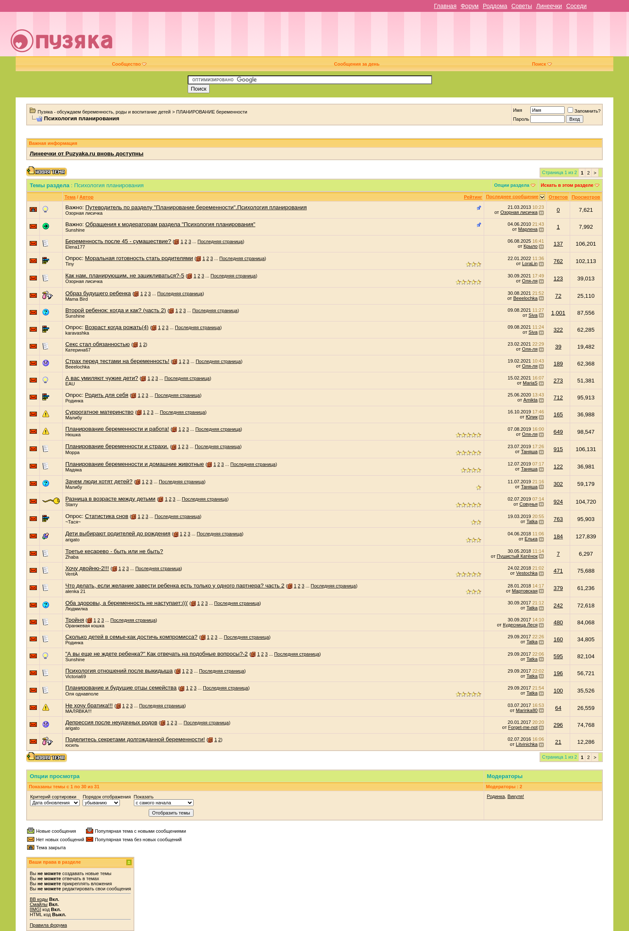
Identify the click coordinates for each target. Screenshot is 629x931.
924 (558, 502)
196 (558, 673)
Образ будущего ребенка (98, 293)
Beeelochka (525, 298)
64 (558, 708)
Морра (72, 452)
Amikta (531, 399)
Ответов (558, 197)
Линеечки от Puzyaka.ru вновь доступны (87, 153)
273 (558, 380)
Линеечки (549, 6)
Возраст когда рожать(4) (117, 327)
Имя (517, 110)
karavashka (77, 332)
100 (558, 690)
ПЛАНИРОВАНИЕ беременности (211, 111)
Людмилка (76, 608)
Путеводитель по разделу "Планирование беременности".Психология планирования (196, 207)
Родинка (74, 400)
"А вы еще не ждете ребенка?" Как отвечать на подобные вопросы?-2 (156, 654)
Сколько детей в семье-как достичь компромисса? (131, 637)
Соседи (576, 6)
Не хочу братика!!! (89, 705)
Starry (71, 504)
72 (558, 296)
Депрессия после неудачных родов (111, 722)
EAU (70, 383)
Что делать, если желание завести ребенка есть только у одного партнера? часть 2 (174, 585)
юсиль (72, 745)
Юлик (532, 416)
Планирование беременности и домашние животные (134, 464)
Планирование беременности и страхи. (117, 446)
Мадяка (73, 469)
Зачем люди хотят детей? (99, 481)
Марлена (528, 229)
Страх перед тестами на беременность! (117, 361)
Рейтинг (473, 197)
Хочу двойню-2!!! (87, 568)
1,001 (558, 313)
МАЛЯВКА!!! (78, 711)
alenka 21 (75, 591)
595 (558, 656)
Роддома (495, 6)
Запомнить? (584, 111)
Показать (144, 796)
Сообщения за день (357, 63)
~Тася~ (73, 521)
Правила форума (48, 925)
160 (558, 639)
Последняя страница (220, 241)
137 (558, 244)
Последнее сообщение (512, 196)
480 (558, 622)
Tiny (69, 263)
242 (558, 605)
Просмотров (586, 197)
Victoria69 (75, 676)
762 (558, 261)
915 (558, 449)
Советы (521, 6)
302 (558, 484)
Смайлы (38, 904)
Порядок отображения (106, 796)
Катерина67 (78, 349)
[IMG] (35, 909)
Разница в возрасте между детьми (110, 499)
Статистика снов (106, 516)
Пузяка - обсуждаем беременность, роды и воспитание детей (104, 111)
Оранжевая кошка (84, 625)
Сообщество (129, 63)
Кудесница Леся (520, 624)
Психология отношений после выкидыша (119, 671)
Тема (69, 197)
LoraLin (530, 263)
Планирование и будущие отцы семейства (121, 687)
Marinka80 (527, 710)
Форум (469, 6)
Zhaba (71, 557)
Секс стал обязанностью (97, 344)
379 (558, 588)
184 (558, 536)
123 (558, 278)
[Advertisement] (374, 37)
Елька (531, 538)
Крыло (531, 246)
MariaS (530, 382)
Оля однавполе (82, 693)
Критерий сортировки (53, 796)
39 (558, 347)
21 (558, 742)
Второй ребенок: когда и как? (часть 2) (115, 310)
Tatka (532, 521)
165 (558, 414)
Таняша (529, 451)
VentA (71, 573)
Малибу (73, 417)
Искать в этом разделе (567, 185)
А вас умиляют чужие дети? (101, 378)
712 (558, 397)
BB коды (39, 899)
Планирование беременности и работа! (117, 429)
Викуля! (515, 796)
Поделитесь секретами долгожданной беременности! (135, 739)
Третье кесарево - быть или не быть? (114, 551)
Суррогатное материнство (99, 412)
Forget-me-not (523, 727)
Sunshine (75, 230)
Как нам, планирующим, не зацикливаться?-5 (124, 275)
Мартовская (525, 590)
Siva (533, 315)
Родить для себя (106, 395)
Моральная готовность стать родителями (139, 258)
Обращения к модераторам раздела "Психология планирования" (170, 224)
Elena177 (75, 246)
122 (558, 466)
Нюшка (72, 434)
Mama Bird (76, 299)
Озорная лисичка (84, 213)
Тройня (74, 620)
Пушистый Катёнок (517, 556)
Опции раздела (511, 185)
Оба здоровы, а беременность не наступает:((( (126, 603)
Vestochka (527, 573)
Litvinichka (527, 744)
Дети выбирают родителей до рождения (117, 533)
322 (558, 330)
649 (558, 432)
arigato (72, 539)
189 (558, 363)
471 (558, 571)
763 (558, 519)
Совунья (528, 504)
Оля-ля (530, 280)
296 (558, 725)
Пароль (521, 119)
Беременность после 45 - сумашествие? (118, 241)
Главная (445, 6)
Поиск (542, 63)
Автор (87, 197)
